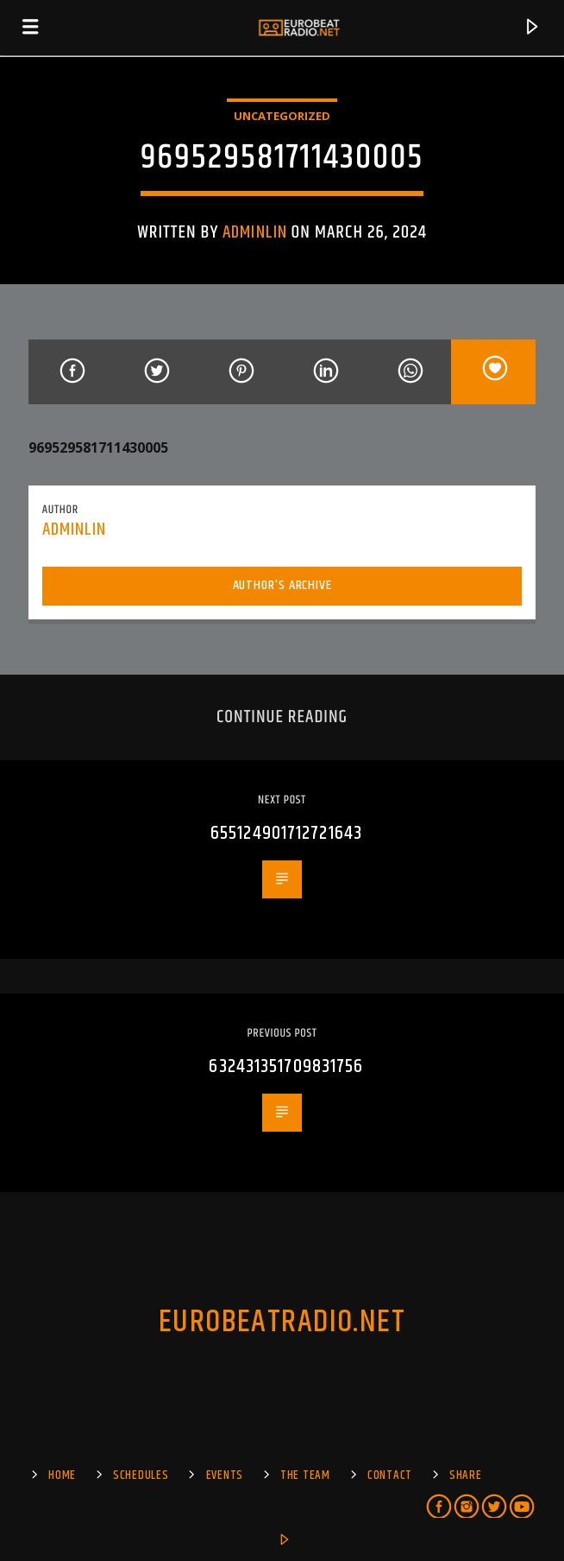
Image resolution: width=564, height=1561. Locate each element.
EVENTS (224, 1475)
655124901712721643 (286, 833)
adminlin (254, 232)
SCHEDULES (140, 1475)
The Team (305, 1475)
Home (62, 1475)
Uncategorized (282, 116)
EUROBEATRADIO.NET (282, 1323)
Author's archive (282, 585)
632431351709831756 (286, 1066)
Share (465, 1475)
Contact (389, 1475)
